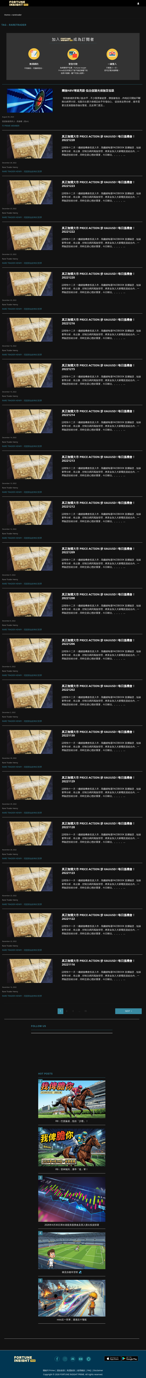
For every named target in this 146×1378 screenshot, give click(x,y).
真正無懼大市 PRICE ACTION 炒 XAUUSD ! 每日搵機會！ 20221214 (98, 413)
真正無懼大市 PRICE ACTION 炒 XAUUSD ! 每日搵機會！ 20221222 (98, 230)
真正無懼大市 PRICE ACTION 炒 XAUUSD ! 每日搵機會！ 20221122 (98, 917)
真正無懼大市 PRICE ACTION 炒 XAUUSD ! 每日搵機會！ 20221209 (98, 550)
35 (85, 1011)
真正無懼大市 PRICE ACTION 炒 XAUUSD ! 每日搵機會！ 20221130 (98, 733)
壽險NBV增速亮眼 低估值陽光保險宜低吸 (88, 90)
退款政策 (61, 1370)
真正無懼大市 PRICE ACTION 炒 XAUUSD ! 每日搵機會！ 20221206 (98, 642)
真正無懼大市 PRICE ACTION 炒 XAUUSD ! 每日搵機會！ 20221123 (98, 871)
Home (7, 14)
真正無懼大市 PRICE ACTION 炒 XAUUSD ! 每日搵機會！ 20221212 (98, 504)
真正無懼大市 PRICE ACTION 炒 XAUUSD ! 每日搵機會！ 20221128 (98, 825)
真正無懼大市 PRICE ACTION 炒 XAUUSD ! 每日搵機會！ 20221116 (98, 962)
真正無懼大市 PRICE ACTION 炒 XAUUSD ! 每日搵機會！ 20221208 (98, 596)
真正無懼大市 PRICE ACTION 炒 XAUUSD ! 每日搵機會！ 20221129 (98, 779)
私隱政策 (71, 1370)
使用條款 (81, 1370)
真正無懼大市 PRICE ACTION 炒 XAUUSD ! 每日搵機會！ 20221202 (98, 688)
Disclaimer (98, 1370)
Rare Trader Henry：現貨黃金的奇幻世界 (22, 171)
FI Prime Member (10, 126)
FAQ (89, 1370)
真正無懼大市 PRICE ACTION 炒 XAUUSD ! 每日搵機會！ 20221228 (98, 138)
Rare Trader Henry (10, 167)
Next (127, 1011)
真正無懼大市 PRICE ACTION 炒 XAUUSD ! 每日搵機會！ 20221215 (98, 367)
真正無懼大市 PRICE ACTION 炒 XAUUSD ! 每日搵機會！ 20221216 (98, 321)
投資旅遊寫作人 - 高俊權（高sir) (15, 121)
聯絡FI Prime (49, 1370)
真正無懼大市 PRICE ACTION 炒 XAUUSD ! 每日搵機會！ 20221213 (98, 459)
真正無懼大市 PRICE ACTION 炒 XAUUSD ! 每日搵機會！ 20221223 (98, 184)
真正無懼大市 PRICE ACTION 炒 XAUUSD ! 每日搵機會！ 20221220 (98, 275)
